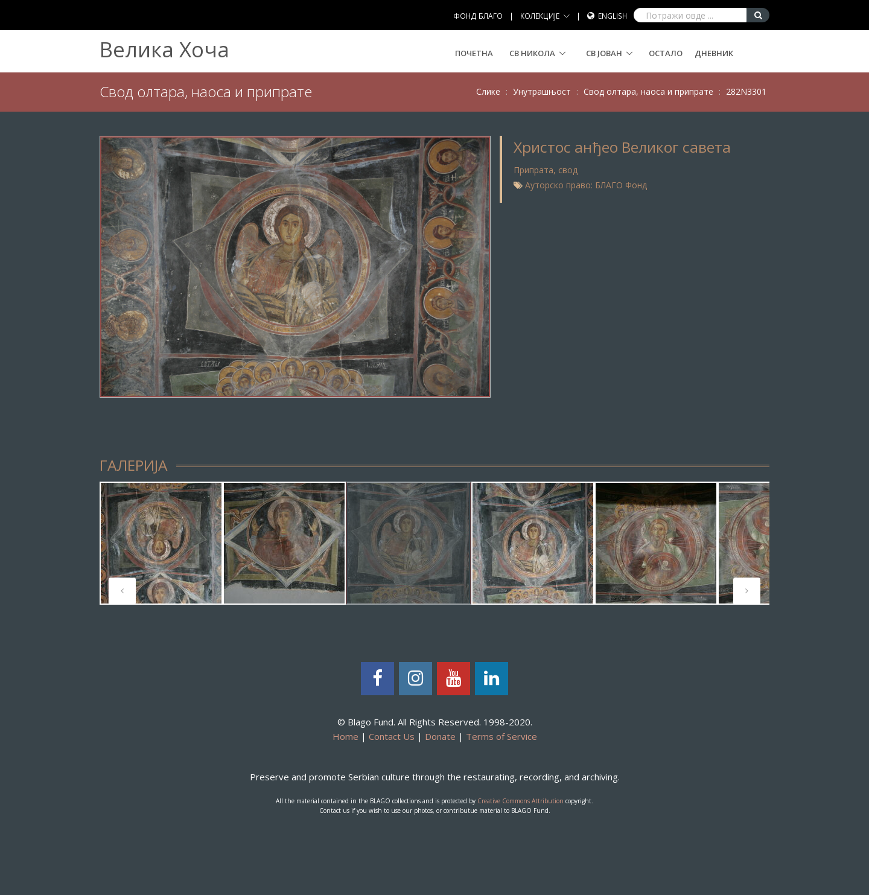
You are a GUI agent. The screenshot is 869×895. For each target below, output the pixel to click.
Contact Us (392, 736)
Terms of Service (501, 736)
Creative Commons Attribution (520, 801)
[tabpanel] (161, 543)
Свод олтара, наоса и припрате (648, 91)
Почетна (474, 53)
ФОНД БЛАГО (478, 16)
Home (345, 736)
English (612, 16)
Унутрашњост (542, 91)
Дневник (714, 53)
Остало (666, 53)
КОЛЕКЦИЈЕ (539, 16)
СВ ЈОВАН (604, 53)
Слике (488, 91)
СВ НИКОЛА (532, 53)
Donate (440, 736)
